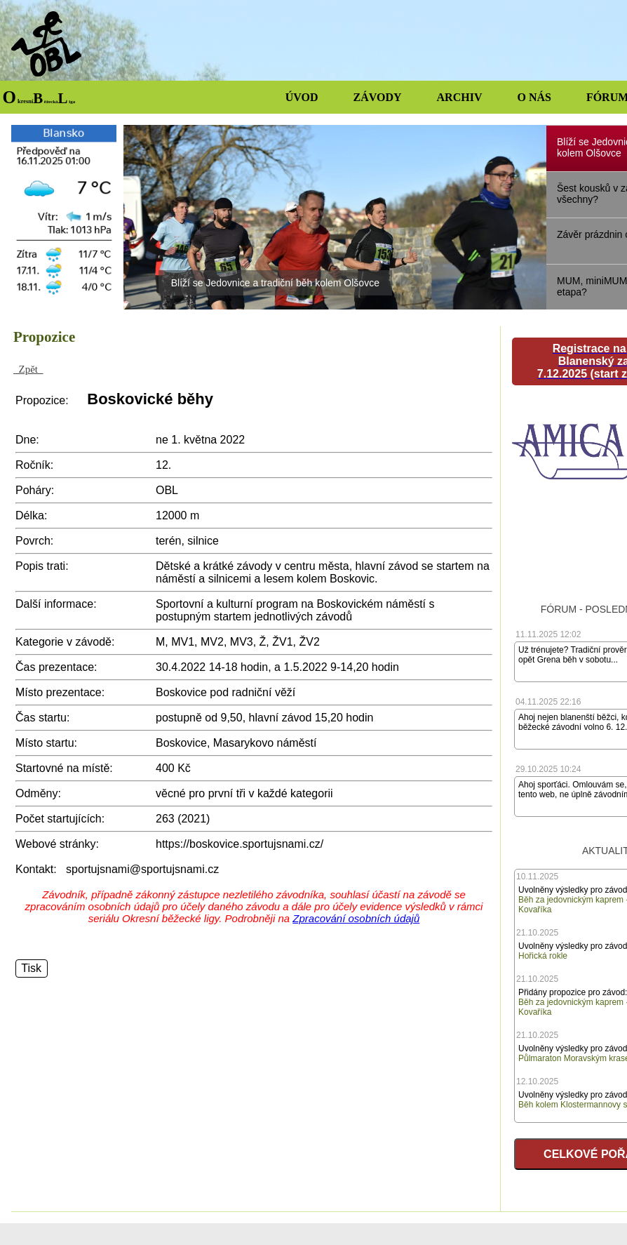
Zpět (28, 369)
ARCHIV (460, 97)
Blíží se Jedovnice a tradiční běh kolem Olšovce (275, 282)
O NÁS (534, 97)
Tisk (31, 968)
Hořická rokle (542, 956)
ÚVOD (301, 97)
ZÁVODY (377, 97)
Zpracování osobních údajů (355, 918)
